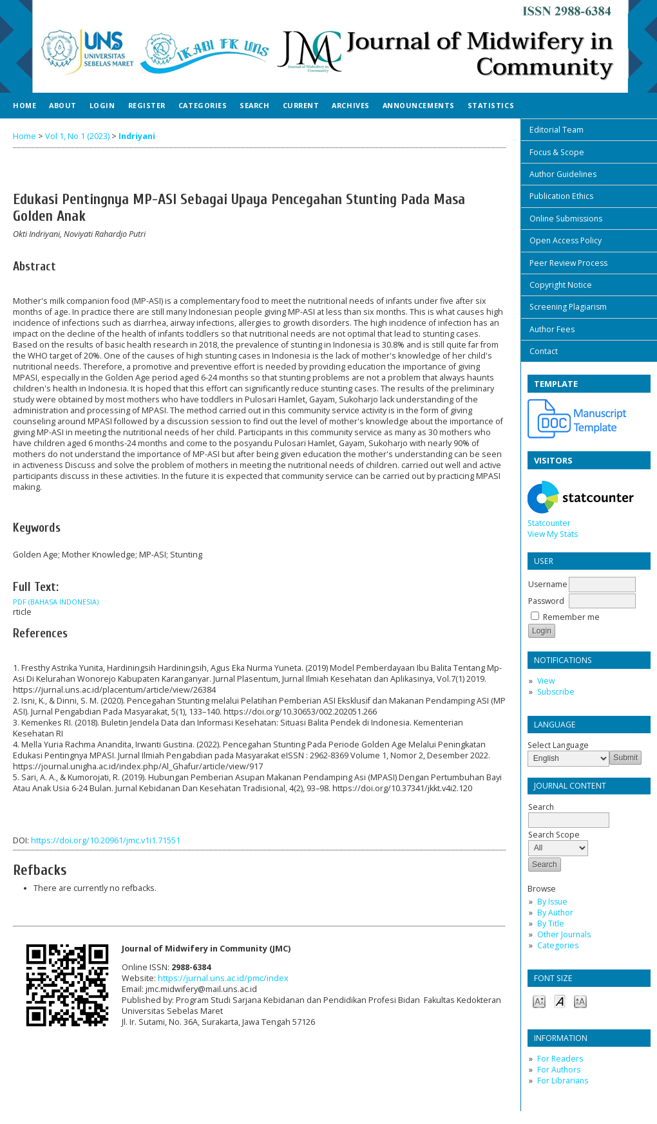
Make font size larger (580, 1000)
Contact (543, 351)
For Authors (558, 1069)
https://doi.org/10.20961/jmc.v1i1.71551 (105, 840)
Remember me (571, 617)
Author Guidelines (562, 174)
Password (546, 600)
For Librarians (562, 1080)
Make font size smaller (539, 1000)
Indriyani (137, 136)
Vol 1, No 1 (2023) (77, 136)
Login (102, 105)
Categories (557, 945)
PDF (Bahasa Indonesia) (56, 601)
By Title (550, 923)
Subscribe (556, 691)
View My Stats (553, 534)
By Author (555, 912)
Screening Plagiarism (568, 306)
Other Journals (564, 934)
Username (547, 584)
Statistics (491, 105)
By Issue (552, 901)
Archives (350, 105)
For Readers (560, 1058)
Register (147, 105)
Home (24, 105)
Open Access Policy (565, 240)
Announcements (419, 105)
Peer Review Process (568, 263)
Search (254, 105)
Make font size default (559, 1000)
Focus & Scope (556, 152)
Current (301, 105)
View (546, 680)
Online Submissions (565, 218)
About (63, 105)
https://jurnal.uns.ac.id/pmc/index (223, 978)
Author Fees (552, 329)
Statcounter (549, 523)
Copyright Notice (560, 284)
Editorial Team (556, 129)
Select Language (558, 745)
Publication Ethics (561, 196)
